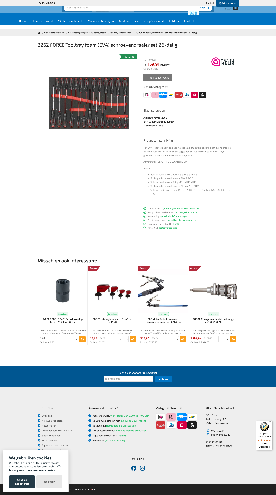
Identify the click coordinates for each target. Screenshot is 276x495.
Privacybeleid (47, 440)
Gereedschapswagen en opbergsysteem (91, 32)
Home (44, 25)
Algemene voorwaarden (53, 445)
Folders (195, 25)
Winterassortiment (92, 25)
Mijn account (227, 3)
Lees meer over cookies (40, 470)
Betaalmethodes (49, 435)
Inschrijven (164, 378)
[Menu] (270, 422)
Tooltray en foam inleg (128, 32)
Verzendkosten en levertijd (55, 430)
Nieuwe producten (50, 420)
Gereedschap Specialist (170, 25)
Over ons (45, 415)
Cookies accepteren (22, 481)
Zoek (162, 13)
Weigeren (49, 481)
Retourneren (47, 425)
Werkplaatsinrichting (56, 32)
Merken (145, 25)
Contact (210, 3)
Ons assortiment (63, 25)
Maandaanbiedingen (122, 25)
